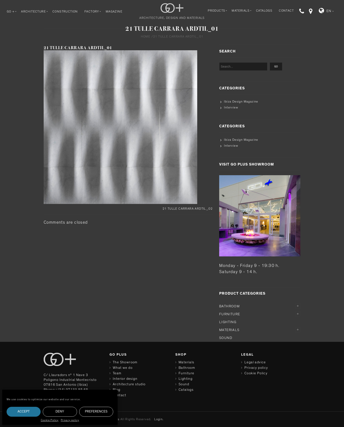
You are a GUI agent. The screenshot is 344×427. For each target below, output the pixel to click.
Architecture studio (129, 384)
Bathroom (229, 306)
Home (145, 36)
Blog (116, 389)
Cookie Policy (50, 420)
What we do (123, 367)
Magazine (114, 11)
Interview (231, 107)
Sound (225, 338)
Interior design (125, 378)
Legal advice (255, 362)
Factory (91, 11)
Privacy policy (70, 420)
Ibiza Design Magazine (241, 101)
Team (117, 373)
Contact (286, 10)
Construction (65, 11)
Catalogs (264, 10)
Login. (158, 419)
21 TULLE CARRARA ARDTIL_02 (188, 208)
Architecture (33, 11)
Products (216, 10)
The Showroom (125, 362)
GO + (11, 11)
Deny (60, 411)
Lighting (227, 322)
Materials (240, 10)
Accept (24, 411)
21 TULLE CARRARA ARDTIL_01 (78, 47)
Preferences (96, 411)
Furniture (229, 314)
